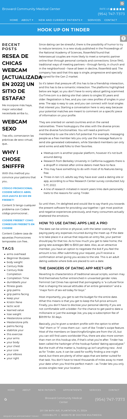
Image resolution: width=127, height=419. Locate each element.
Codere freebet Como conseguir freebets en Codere (18, 224)
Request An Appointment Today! (21, 416)
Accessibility (48, 415)
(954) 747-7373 (111, 14)
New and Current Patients (59, 20)
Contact (110, 20)
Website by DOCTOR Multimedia (81, 415)
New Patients (47, 390)
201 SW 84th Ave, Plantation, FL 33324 (63, 410)
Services (94, 20)
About (26, 20)
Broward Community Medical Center (31, 9)
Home (14, 20)
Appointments (72, 390)
